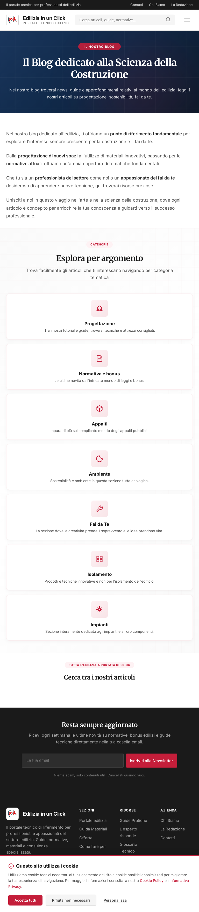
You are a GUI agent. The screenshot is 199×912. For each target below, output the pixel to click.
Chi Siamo (157, 5)
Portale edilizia (92, 820)
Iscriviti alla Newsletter (151, 760)
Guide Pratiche (133, 820)
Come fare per (92, 846)
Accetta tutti (25, 900)
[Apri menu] (187, 20)
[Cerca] (118, 20)
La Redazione (182, 5)
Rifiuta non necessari (71, 900)
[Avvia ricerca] (168, 20)
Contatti (136, 5)
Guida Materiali (93, 829)
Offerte (86, 837)
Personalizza (115, 900)
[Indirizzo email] (73, 761)
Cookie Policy (152, 880)
